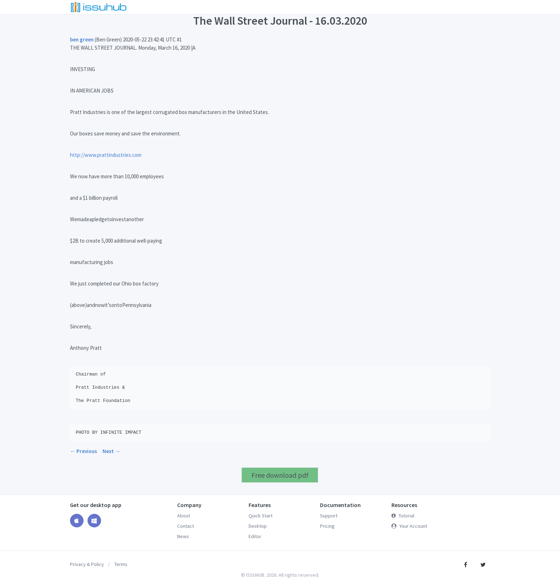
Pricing (327, 526)
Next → (111, 451)
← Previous (83, 451)
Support (329, 515)
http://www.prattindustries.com (105, 155)
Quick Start (260, 515)
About (183, 515)
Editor (255, 536)
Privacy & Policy (87, 564)
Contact (185, 526)
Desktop (258, 526)
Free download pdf (280, 475)
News (183, 536)
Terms (121, 564)
